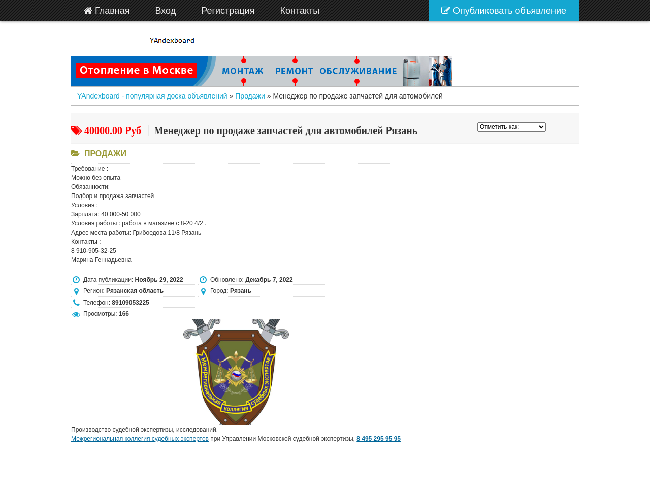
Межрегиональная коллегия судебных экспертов (140, 438)
